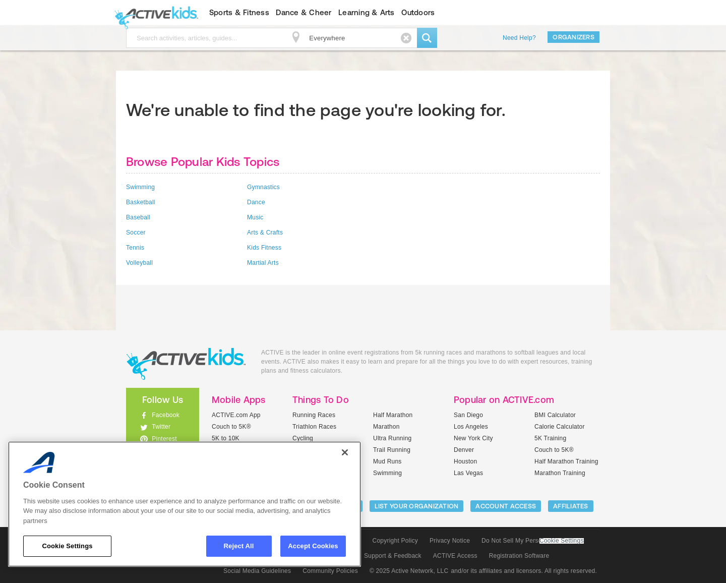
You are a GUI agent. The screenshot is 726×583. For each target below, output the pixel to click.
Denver (464, 449)
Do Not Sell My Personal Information (532, 540)
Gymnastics (263, 187)
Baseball (138, 217)
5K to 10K (225, 438)
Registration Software (519, 555)
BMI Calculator (555, 415)
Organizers (573, 37)
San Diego (468, 415)
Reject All (239, 546)
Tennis (135, 247)
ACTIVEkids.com (154, 13)
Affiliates (570, 506)
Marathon (386, 426)
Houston (465, 461)
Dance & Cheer (303, 12)
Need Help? (519, 37)
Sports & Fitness (239, 12)
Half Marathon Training (566, 461)
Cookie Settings (561, 541)
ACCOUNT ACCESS (505, 506)
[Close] (345, 452)
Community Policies (330, 570)
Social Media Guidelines (257, 570)
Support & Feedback (392, 555)
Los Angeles (471, 426)
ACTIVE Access (455, 555)
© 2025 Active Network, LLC (409, 570)
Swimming (140, 187)
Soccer (136, 232)
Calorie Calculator (559, 426)
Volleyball (139, 262)
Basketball (140, 202)
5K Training (550, 438)
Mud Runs (387, 461)
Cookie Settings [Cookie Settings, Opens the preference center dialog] (67, 546)
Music (255, 217)
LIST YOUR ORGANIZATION (417, 506)
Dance (256, 202)
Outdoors (418, 12)
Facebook (165, 415)
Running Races (313, 415)
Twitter (161, 426)
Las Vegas (468, 473)
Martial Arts (263, 262)
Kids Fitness (264, 247)
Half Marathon (393, 415)
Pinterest (164, 438)
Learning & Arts (366, 12)
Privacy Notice (450, 540)
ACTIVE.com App (236, 415)
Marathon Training (559, 473)
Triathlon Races (314, 426)
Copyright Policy (395, 540)
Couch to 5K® (231, 426)
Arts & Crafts (265, 232)
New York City (473, 438)
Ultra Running (392, 438)
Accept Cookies (313, 546)
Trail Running (391, 449)
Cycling (302, 438)
